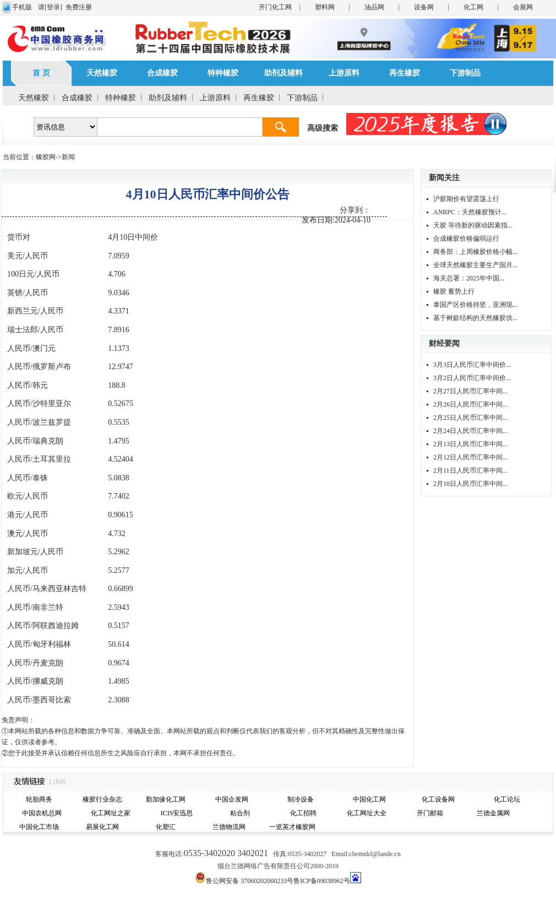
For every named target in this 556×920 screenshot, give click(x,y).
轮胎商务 (39, 799)
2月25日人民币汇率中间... (470, 417)
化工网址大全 (366, 813)
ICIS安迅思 (177, 813)
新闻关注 (444, 178)
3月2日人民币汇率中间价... (472, 378)
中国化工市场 (39, 827)
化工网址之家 (110, 813)
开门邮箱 (430, 813)
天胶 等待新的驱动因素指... (473, 225)
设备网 (424, 7)
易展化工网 (102, 827)
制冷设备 (300, 799)
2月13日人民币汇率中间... (470, 444)
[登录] (53, 7)
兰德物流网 (229, 827)
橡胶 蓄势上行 (454, 291)
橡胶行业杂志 (102, 799)
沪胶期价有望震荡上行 (466, 199)
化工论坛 (507, 799)
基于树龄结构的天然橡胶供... (475, 318)
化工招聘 (303, 813)
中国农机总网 (42, 813)
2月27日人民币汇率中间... (470, 391)
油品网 (374, 7)
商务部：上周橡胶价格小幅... (475, 252)
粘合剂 (240, 813)
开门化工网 (275, 7)
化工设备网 (438, 799)
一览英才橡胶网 (292, 827)
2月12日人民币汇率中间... (470, 457)
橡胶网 (46, 157)
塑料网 (325, 7)
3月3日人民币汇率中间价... (472, 365)
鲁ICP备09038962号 (321, 881)
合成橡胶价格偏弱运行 (466, 238)
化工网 (473, 7)
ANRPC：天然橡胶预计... (469, 212)
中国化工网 (369, 799)
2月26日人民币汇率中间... (470, 404)
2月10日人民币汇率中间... (470, 484)
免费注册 (79, 7)
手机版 (22, 7)
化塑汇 (166, 827)
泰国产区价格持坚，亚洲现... (475, 305)
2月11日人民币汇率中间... (470, 470)
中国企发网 (231, 799)
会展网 (523, 7)
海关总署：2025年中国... (468, 278)
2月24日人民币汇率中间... (470, 431)
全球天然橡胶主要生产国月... (475, 265)
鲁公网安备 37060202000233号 (249, 881)
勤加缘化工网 (166, 799)
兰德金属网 (493, 813)
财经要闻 (444, 343)
